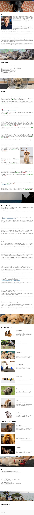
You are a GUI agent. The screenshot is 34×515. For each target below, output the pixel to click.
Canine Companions (19, 40)
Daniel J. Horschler (3, 0)
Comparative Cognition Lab (18, 28)
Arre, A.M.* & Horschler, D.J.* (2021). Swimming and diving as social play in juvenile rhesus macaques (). (24, 346)
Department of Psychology (29, 24)
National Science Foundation (23, 27)
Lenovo (22, 43)
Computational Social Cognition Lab (26, 28)
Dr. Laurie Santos (21, 25)
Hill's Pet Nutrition (29, 16)
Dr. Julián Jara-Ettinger (27, 25)
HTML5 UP (4, 512)
